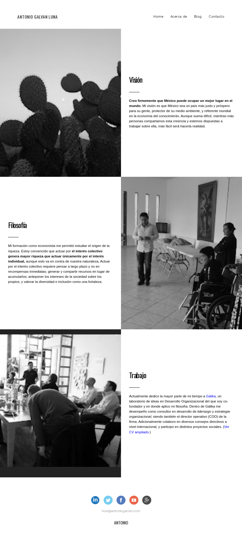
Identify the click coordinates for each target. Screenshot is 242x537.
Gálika (211, 396)
